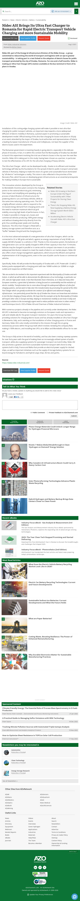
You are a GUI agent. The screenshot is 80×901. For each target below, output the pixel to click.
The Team (31, 841)
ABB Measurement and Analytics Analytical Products (23, 730)
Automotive (15, 750)
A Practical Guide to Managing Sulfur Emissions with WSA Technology (33, 718)
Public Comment (39, 413)
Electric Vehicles (22, 20)
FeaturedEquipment (40, 422)
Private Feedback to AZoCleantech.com (63, 413)
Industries (32, 832)
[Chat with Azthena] (74, 897)
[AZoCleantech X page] (44, 867)
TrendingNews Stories (14, 422)
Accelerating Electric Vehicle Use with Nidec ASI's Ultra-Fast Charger (63, 219)
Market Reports (10, 832)
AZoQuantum (45, 797)
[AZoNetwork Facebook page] (40, 867)
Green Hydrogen (34, 827)
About (54, 818)
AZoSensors (44, 794)
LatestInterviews (65, 422)
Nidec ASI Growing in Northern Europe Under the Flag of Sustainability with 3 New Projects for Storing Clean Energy (63, 196)
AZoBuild (8, 806)
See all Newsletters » (10, 781)
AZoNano (8, 797)
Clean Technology (17, 760)
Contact (54, 827)
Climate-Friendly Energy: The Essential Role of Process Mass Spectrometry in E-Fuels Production (39, 709)
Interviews (32, 824)
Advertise (55, 829)
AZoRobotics (9, 800)
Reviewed (73, 38)
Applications (32, 829)
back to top (73, 851)
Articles (7, 821)
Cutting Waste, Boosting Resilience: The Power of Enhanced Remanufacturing (50, 637)
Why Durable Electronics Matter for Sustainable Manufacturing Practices (50, 655)
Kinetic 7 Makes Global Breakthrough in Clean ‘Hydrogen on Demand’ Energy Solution (49, 446)
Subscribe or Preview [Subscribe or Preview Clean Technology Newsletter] (18, 763)
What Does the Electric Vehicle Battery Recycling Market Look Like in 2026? (50, 565)
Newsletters (56, 824)
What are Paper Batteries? (40, 618)
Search (54, 821)
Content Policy (57, 841)
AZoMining (9, 808)
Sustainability (41, 20)
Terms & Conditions (59, 832)
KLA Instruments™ (12, 739)
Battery (31, 20)
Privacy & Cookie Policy (60, 835)
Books (7, 835)
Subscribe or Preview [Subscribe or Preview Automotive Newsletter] (18, 752)
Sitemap (54, 838)
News (12, 20)
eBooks (7, 838)
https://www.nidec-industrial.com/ (16, 363)
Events (30, 821)
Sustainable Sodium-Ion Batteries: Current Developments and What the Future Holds (47, 601)
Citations (8, 379)
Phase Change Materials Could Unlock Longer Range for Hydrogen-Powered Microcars (52, 428)
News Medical (45, 803)
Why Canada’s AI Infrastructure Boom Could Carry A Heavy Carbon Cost (52, 464)
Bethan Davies (16, 47)
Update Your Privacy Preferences (40, 895)
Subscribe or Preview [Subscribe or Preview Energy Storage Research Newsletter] (18, 773)
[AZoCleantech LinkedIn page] (35, 867)
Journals (8, 841)
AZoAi (42, 800)
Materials (31, 835)
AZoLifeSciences (45, 806)
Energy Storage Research (20, 771)
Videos (30, 818)
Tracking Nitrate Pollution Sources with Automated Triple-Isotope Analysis (35, 727)
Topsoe (8, 722)
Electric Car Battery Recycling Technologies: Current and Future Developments (52, 583)
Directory (8, 824)
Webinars (8, 829)
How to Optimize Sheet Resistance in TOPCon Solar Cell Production (32, 735)
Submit (74, 416)
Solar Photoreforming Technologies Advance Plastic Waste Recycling (52, 482)
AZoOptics (8, 803)
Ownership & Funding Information (59, 844)
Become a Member (35, 843)
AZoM (7, 794)
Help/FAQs (32, 838)
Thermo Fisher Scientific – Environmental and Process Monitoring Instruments (32, 714)
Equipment (9, 827)
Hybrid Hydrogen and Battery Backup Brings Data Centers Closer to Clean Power (51, 500)
